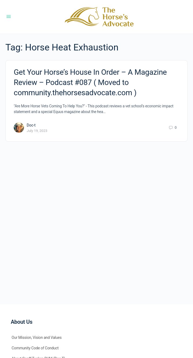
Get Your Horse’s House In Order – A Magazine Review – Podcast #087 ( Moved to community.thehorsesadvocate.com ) (90, 82)
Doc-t (31, 125)
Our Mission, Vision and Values (37, 337)
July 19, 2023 (37, 131)
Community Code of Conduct (35, 348)
